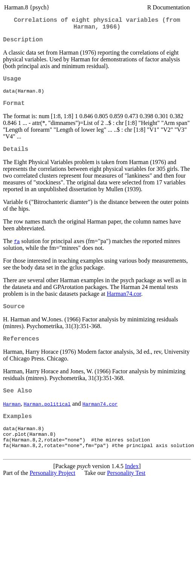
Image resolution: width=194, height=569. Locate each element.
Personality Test (126, 494)
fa (17, 251)
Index (132, 488)
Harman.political (47, 418)
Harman (12, 418)
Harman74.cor (124, 304)
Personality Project (52, 494)
